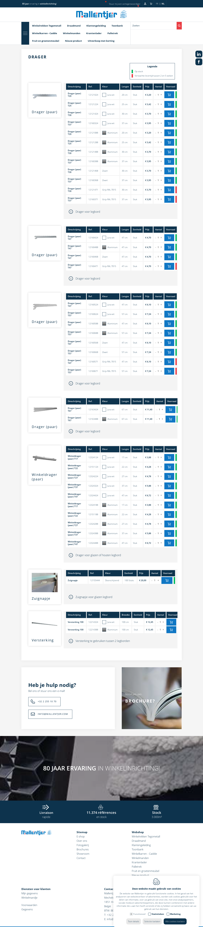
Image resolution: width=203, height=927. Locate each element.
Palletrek (112, 33)
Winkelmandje (29, 897)
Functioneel (139, 910)
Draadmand (74, 25)
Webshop (138, 832)
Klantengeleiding (96, 25)
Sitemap (82, 832)
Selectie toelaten (152, 917)
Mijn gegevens (29, 893)
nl (163, 3)
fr (157, 3)
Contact (81, 858)
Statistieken (158, 910)
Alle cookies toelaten (175, 917)
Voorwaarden (29, 905)
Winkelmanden (71, 33)
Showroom (83, 853)
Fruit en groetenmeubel (45, 40)
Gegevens (27, 909)
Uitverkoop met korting (101, 40)
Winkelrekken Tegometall (46, 25)
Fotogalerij (83, 845)
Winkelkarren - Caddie (44, 33)
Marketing (175, 910)
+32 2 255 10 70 (47, 701)
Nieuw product (73, 40)
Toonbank (117, 25)
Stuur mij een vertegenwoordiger (124, 3)
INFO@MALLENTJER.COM (53, 713)
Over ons (82, 840)
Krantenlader (94, 33)
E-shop (81, 836)
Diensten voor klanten (36, 889)
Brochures (83, 849)
